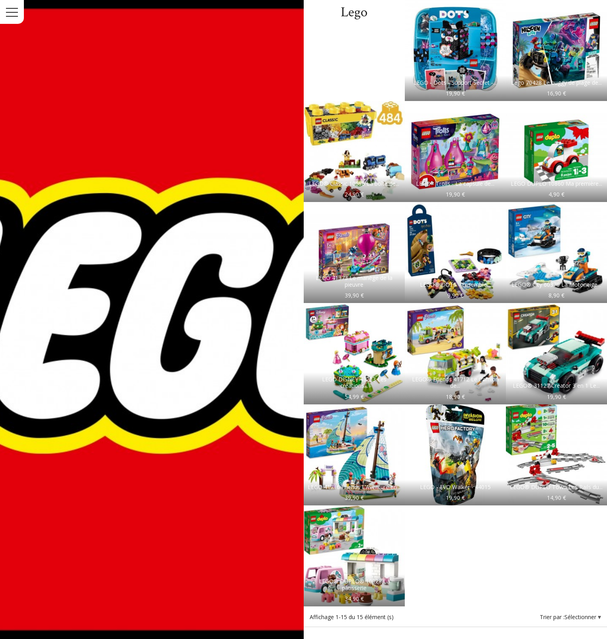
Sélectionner (581, 617)
